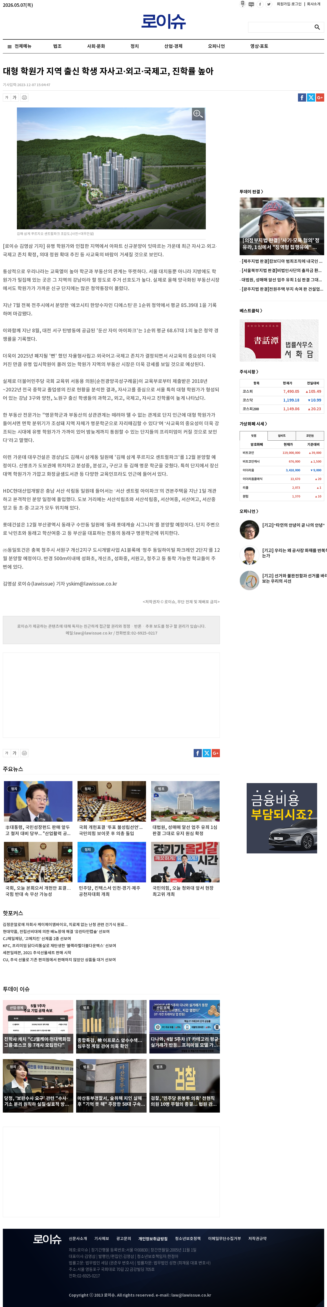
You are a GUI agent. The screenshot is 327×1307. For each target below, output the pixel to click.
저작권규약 (257, 1238)
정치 (135, 46)
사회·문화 (96, 46)
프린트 (24, 97)
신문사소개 (78, 1238)
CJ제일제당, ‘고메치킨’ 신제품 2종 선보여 (37, 938)
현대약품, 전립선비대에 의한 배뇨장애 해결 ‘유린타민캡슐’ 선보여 (56, 931)
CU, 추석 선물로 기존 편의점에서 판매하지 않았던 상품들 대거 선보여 (59, 960)
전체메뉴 (23, 46)
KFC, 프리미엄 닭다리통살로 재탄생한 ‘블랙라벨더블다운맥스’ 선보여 (59, 945)
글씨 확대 (15, 97)
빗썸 (253, 436)
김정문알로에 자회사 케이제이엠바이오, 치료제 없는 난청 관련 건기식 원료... (65, 924)
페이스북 (302, 97)
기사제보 (101, 1238)
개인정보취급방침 (153, 1239)
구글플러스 (320, 97)
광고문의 (123, 1238)
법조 (57, 46)
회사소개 (312, 4)
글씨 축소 (7, 97)
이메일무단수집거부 (224, 1238)
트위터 (311, 97)
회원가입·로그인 (289, 4)
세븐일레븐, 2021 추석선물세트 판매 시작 (37, 952)
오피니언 (216, 46)
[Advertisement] (59, 694)
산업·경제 (173, 46)
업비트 (282, 436)
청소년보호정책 (188, 1238)
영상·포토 (259, 46)
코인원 (310, 436)
